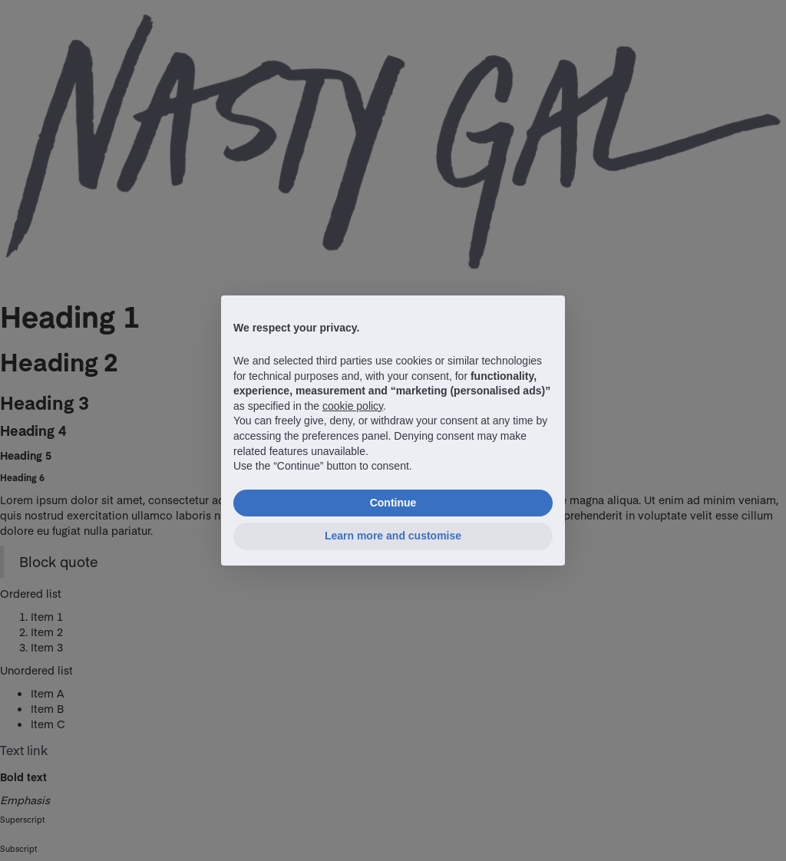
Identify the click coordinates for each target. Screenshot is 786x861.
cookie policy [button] (352, 406)
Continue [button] (393, 502)
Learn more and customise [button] (393, 535)
